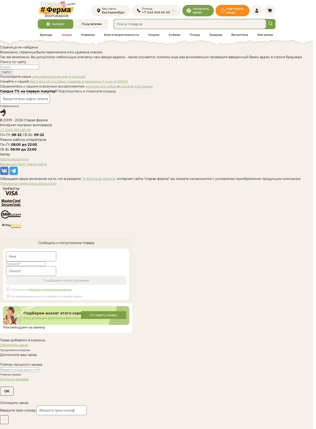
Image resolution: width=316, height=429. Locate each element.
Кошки (154, 35)
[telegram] (13, 174)
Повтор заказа (10, 374)
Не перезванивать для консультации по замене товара (46, 296)
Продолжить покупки (15, 350)
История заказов (14, 379)
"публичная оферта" (99, 179)
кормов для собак (100, 86)
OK (6, 391)
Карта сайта (37, 164)
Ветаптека (239, 35)
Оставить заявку (104, 315)
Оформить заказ (14, 345)
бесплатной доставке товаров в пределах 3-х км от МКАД (79, 81)
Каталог (58, 24)
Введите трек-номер (18, 410)
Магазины (265, 35)
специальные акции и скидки (58, 77)
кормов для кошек (136, 86)
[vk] (4, 174)
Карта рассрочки (14, 159)
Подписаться (9, 106)
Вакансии (8, 164)
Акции (67, 35)
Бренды (46, 35)
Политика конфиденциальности (28, 184)
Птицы (195, 35)
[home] (56, 9)
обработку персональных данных (50, 289)
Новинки (88, 35)
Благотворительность (121, 35)
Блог (22, 164)
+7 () (15, 130)
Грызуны (215, 35)
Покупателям (92, 24)
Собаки (174, 35)
